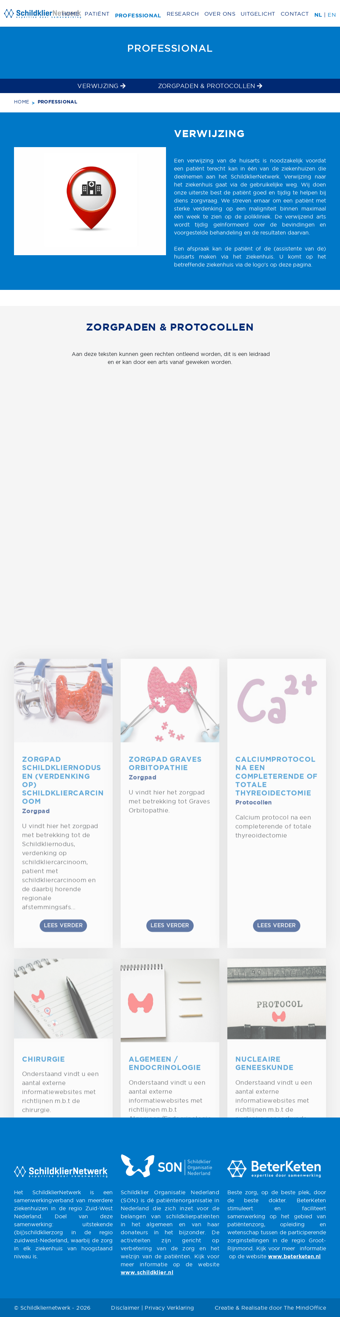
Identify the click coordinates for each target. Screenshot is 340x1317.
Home (71, 14)
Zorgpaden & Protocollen (210, 86)
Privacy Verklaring (169, 1308)
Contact (295, 14)
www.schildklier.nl (147, 1272)
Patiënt (97, 14)
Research (183, 14)
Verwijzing (101, 86)
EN (332, 15)
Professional (138, 15)
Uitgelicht (258, 14)
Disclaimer (125, 1308)
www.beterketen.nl (294, 1256)
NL (318, 15)
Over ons (220, 14)
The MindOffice (305, 1308)
